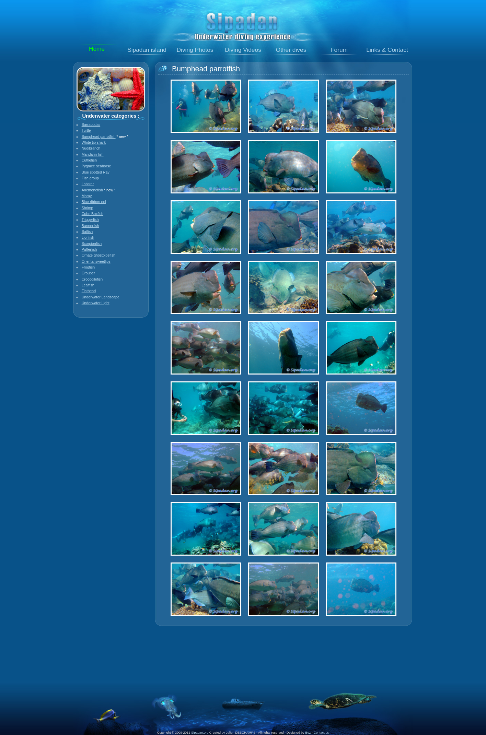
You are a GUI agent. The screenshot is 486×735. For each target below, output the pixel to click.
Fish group (90, 178)
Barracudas (91, 124)
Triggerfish (90, 219)
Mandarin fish (93, 154)
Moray (87, 196)
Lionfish (88, 237)
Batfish (87, 231)
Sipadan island (146, 49)
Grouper (88, 273)
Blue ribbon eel (94, 202)
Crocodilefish (92, 279)
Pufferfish (89, 249)
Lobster (88, 184)
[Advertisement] (243, 648)
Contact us (321, 732)
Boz (308, 732)
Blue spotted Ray (95, 172)
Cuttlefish (89, 160)
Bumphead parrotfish (99, 136)
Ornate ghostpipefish (98, 255)
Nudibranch (91, 148)
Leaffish (88, 285)
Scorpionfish (92, 243)
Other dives (291, 49)
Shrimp (87, 208)
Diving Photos (195, 49)
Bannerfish (90, 226)
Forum (339, 49)
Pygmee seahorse (96, 166)
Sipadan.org (199, 732)
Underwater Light (95, 303)
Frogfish (88, 267)
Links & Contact (387, 49)
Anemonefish (92, 190)
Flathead (89, 291)
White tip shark (94, 142)
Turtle (86, 130)
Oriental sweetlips (96, 261)
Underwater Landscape (100, 297)
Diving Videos (243, 49)
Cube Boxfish (92, 214)
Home (97, 48)
